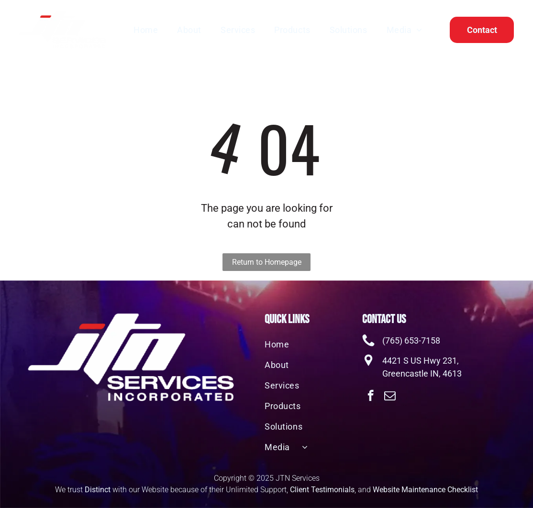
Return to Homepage (266, 262)
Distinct (98, 489)
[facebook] (370, 396)
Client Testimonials (322, 489)
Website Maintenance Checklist (425, 489)
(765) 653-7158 (411, 340)
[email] (389, 396)
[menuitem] (145, 30)
